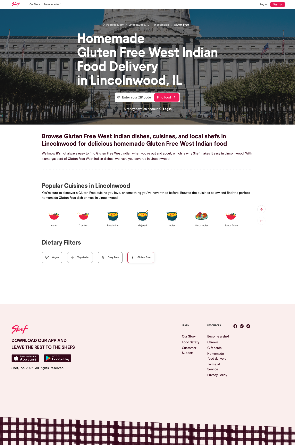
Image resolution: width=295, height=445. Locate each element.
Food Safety (190, 342)
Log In (263, 4)
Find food (166, 97)
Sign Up (277, 4)
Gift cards (214, 348)
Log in (167, 109)
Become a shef (52, 4)
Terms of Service (213, 366)
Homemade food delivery (216, 356)
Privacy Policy (217, 375)
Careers (213, 342)
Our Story (35, 4)
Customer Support (189, 350)
